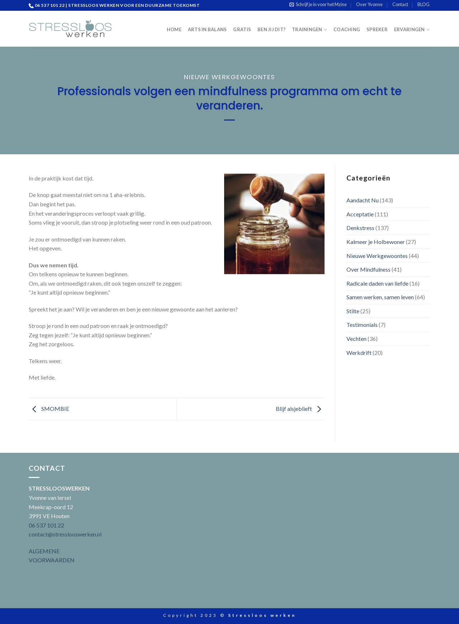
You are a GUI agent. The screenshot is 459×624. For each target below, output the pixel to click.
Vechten (356, 338)
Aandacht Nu (362, 200)
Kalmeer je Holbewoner (375, 241)
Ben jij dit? (271, 29)
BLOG (423, 4)
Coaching (346, 29)
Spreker (377, 29)
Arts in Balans (207, 29)
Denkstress (360, 227)
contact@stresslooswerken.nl (65, 534)
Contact (400, 4)
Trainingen (309, 29)
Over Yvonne (369, 4)
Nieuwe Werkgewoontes (229, 76)
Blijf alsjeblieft (300, 408)
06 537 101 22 (46, 525)
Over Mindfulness (368, 269)
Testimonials (362, 324)
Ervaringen (412, 29)
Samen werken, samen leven (380, 297)
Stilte (352, 311)
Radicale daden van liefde (377, 283)
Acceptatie (360, 214)
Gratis (242, 29)
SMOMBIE (49, 408)
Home (174, 29)
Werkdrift (359, 352)
